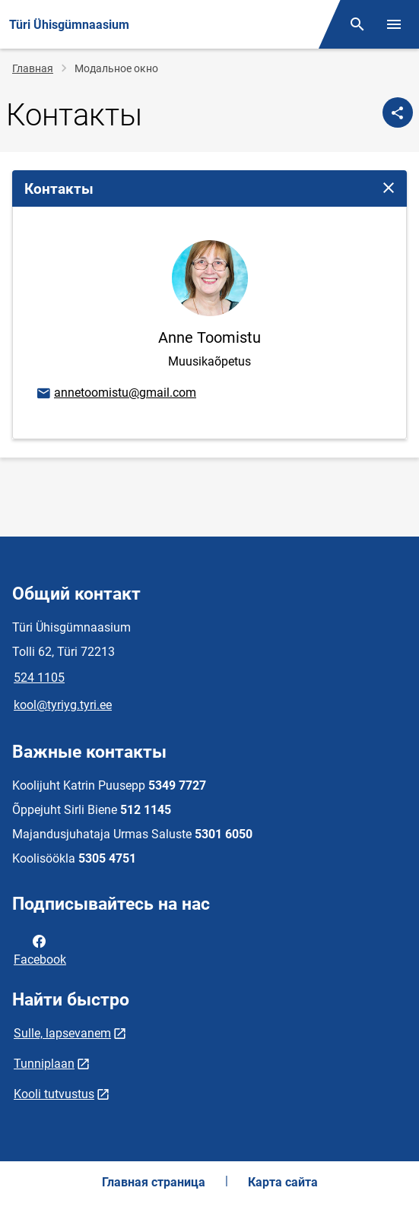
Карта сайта (283, 1182)
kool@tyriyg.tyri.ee (63, 705)
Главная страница (153, 1182)
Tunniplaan (44, 1063)
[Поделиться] (397, 112)
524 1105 (39, 677)
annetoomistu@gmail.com (115, 394)
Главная (32, 68)
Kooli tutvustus (54, 1094)
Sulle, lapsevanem (62, 1033)
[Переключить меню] (394, 24)
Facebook (40, 949)
